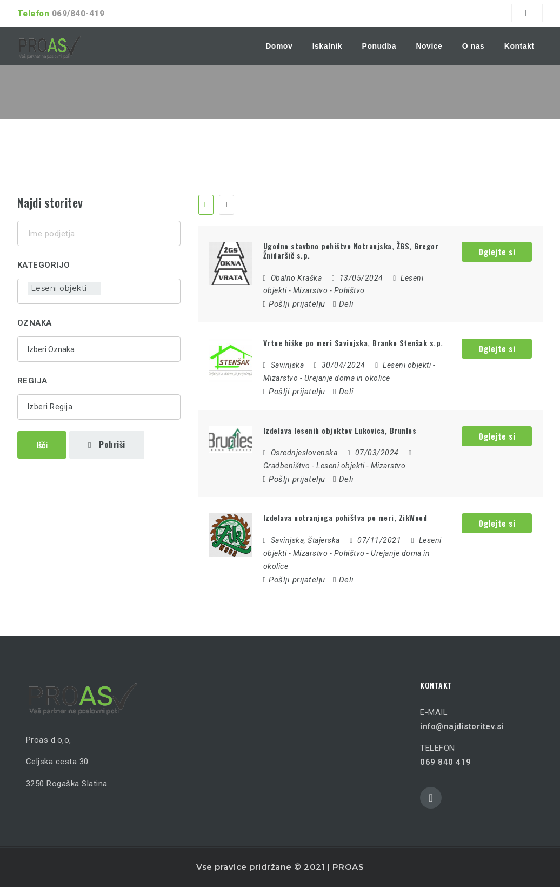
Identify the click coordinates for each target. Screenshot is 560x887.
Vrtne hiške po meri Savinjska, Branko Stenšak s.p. (353, 342)
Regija (32, 381)
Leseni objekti (407, 365)
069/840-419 (78, 13)
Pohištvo (349, 290)
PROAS (348, 867)
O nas (473, 46)
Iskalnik (327, 46)
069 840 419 (445, 762)
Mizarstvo (310, 290)
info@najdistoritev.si (462, 726)
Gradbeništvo (286, 465)
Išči (42, 445)
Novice (429, 46)
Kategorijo (43, 265)
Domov (278, 46)
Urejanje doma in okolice (347, 378)
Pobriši (106, 444)
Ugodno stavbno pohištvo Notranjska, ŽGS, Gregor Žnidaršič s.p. (351, 250)
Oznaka (34, 323)
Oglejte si (496, 251)
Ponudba (379, 46)
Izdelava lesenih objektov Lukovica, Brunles (340, 430)
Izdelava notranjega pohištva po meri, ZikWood (345, 517)
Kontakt (519, 46)
